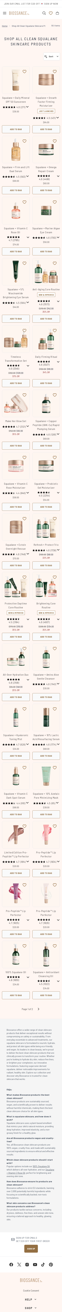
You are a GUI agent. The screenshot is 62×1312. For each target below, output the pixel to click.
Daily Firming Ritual (46, 356)
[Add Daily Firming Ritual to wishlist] (55, 330)
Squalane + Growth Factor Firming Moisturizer (46, 101)
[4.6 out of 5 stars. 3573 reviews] (44, 303)
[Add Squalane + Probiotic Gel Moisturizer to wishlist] (55, 457)
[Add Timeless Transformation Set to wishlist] (24, 330)
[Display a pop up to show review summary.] (27, 107)
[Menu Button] (5, 13)
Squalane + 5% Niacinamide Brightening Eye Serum (16, 293)
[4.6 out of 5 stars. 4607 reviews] (44, 621)
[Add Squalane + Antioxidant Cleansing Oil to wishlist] (55, 946)
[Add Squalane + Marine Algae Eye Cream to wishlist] (55, 202)
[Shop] (31, 1308)
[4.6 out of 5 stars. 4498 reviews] (44, 178)
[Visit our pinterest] (51, 1265)
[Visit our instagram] (27, 1265)
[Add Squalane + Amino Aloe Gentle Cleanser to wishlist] (55, 648)
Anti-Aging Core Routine (46, 289)
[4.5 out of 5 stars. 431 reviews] (44, 118)
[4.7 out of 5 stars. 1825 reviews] (14, 922)
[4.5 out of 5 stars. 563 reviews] (13, 177)
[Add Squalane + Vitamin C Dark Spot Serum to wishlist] (24, 768)
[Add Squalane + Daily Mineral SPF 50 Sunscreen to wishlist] (24, 71)
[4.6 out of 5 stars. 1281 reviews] (44, 434)
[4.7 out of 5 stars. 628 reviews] (13, 745)
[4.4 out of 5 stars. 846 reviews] (14, 493)
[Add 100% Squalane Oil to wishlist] (24, 946)
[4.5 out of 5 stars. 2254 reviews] (44, 494)
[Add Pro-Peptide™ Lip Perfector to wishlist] (55, 826)
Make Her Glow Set (15, 421)
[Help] (31, 1299)
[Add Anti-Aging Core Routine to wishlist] (55, 263)
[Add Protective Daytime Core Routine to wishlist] (24, 577)
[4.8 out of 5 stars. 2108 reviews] (14, 681)
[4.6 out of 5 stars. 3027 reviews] (44, 363)
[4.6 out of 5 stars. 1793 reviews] (44, 238)
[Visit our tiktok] (43, 1265)
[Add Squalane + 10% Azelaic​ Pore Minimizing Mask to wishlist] (55, 768)
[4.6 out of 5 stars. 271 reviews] (14, 107)
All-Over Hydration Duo (16, 674)
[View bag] (57, 13)
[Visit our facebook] (11, 1265)
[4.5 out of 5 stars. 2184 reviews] (14, 621)
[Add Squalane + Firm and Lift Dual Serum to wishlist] (24, 141)
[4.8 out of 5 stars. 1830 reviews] (14, 979)
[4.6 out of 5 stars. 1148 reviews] (14, 554)
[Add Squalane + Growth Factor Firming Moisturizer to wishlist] (55, 71)
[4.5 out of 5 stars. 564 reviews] (14, 303)
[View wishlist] (51, 13)
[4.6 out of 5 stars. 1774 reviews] (44, 745)
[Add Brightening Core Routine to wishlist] (55, 577)
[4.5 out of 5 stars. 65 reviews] (44, 803)
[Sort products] (51, 56)
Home (4, 25)
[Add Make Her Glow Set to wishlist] (24, 395)
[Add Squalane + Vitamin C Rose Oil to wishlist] (24, 202)
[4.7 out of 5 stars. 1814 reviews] (14, 862)
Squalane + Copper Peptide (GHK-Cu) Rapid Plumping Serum (46, 424)
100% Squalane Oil (15, 972)
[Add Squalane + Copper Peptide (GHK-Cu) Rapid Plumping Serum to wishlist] (55, 395)
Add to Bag (16, 129)
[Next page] (38, 1009)
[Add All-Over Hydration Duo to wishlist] (24, 648)
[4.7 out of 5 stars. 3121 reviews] (14, 427)
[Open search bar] (44, 13)
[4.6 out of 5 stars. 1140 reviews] (44, 684)
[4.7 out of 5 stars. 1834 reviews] (44, 862)
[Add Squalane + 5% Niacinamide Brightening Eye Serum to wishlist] (24, 263)
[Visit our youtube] (35, 1265)
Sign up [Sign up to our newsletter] (31, 1248)
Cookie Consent (31, 1290)
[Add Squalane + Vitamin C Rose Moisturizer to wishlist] (24, 457)
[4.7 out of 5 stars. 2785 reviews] (14, 239)
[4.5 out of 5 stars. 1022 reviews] (44, 983)
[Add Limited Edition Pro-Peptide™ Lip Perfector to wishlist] (24, 826)
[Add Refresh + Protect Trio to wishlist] (55, 519)
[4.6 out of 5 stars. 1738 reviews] (44, 550)
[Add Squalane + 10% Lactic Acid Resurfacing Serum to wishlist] (55, 709)
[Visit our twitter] (19, 1265)
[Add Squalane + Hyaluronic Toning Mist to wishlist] (24, 709)
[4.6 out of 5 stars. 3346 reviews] (14, 367)
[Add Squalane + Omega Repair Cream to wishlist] (55, 141)
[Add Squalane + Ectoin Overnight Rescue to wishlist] (24, 519)
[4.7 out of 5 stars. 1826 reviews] (44, 922)
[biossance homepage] (19, 13)
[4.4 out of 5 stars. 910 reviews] (14, 803)
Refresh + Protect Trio (46, 544)
